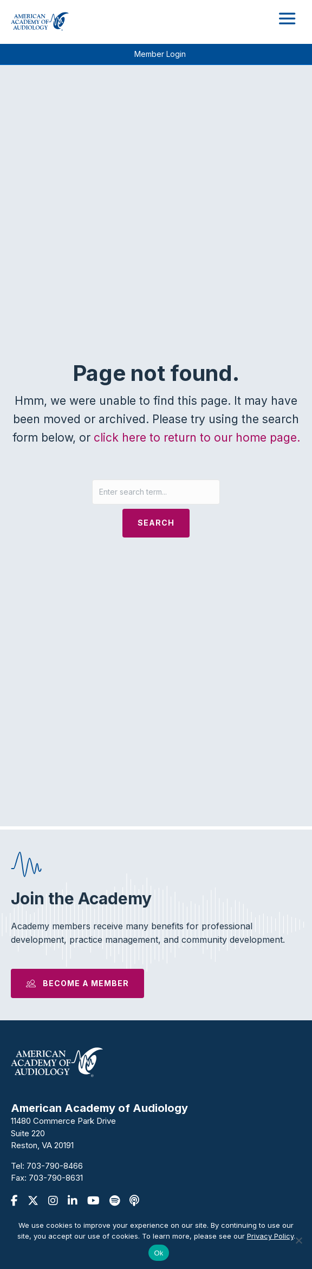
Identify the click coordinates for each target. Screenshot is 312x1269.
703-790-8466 (55, 1166)
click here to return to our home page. (197, 437)
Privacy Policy (270, 1236)
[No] (298, 1240)
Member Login (160, 54)
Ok (158, 1253)
